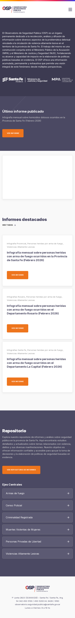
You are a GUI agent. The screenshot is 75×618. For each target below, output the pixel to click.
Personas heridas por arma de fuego (45, 243)
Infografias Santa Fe (16, 350)
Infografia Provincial (16, 243)
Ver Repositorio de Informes (21, 470)
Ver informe (15, 133)
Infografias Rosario (16, 297)
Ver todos (7, 225)
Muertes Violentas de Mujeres (23, 529)
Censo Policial (14, 505)
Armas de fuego (15, 493)
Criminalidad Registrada (19, 517)
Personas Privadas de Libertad (23, 541)
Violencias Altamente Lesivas (21, 247)
